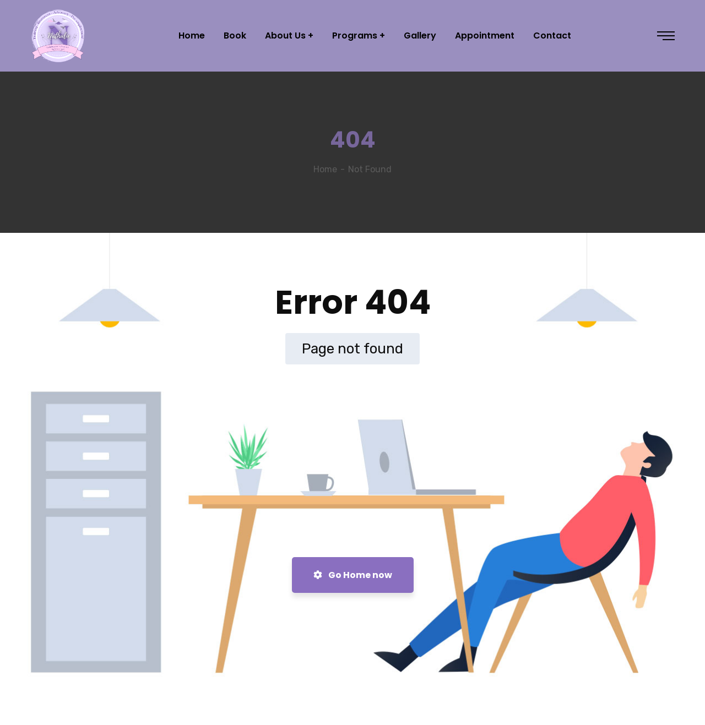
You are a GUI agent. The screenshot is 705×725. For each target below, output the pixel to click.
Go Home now (352, 575)
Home (325, 169)
